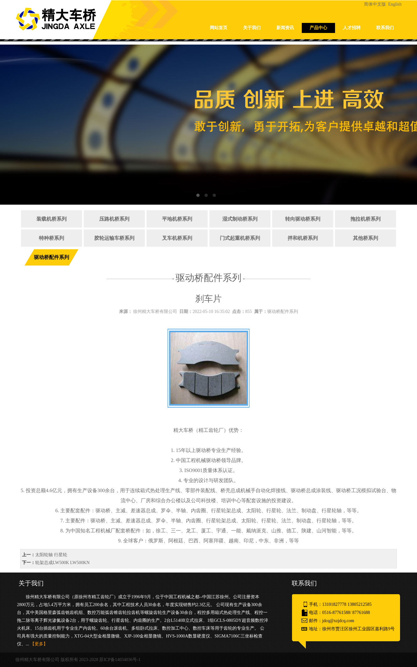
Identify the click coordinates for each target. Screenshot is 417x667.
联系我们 (385, 27)
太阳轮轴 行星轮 (51, 554)
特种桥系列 (51, 238)
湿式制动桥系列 (239, 219)
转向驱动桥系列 (302, 219)
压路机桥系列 (114, 219)
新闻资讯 (285, 27)
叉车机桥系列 (177, 238)
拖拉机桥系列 (365, 219)
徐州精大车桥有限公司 (155, 311)
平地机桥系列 (177, 219)
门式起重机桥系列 (240, 238)
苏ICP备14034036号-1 (119, 659)
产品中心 (318, 27)
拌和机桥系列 (303, 238)
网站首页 (218, 27)
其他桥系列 (365, 238)
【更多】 (39, 644)
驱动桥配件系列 (51, 257)
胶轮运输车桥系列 (114, 238)
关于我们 (252, 27)
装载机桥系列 (51, 219)
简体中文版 (375, 4)
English (395, 4)
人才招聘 (351, 27)
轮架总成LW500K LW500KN (62, 562)
